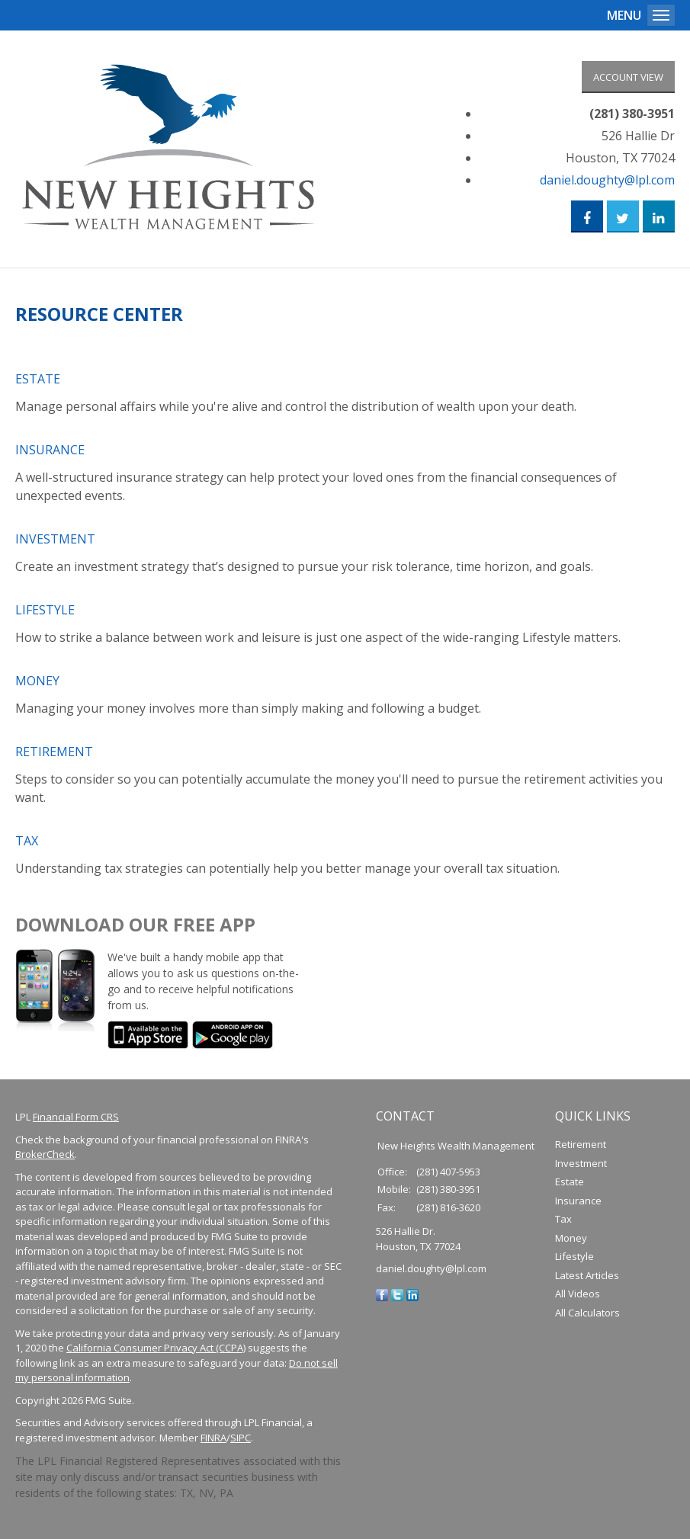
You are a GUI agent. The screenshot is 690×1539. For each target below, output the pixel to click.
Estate (37, 383)
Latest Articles (587, 1280)
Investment (55, 543)
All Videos (577, 1298)
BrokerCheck (45, 1158)
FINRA (213, 1442)
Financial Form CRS (76, 1121)
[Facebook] (382, 1299)
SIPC (240, 1442)
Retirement (54, 756)
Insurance (50, 454)
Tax (26, 845)
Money (37, 685)
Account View (628, 77)
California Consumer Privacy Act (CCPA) (156, 1352)
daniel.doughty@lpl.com (607, 182)
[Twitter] (397, 1299)
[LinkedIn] (412, 1299)
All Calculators (587, 1317)
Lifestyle (45, 614)
